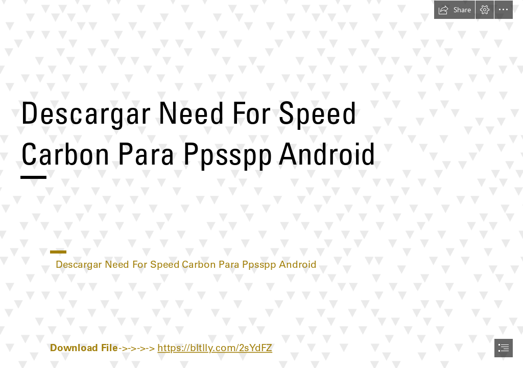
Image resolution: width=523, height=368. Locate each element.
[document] (261, 184)
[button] (454, 10)
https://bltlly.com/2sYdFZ (214, 347)
